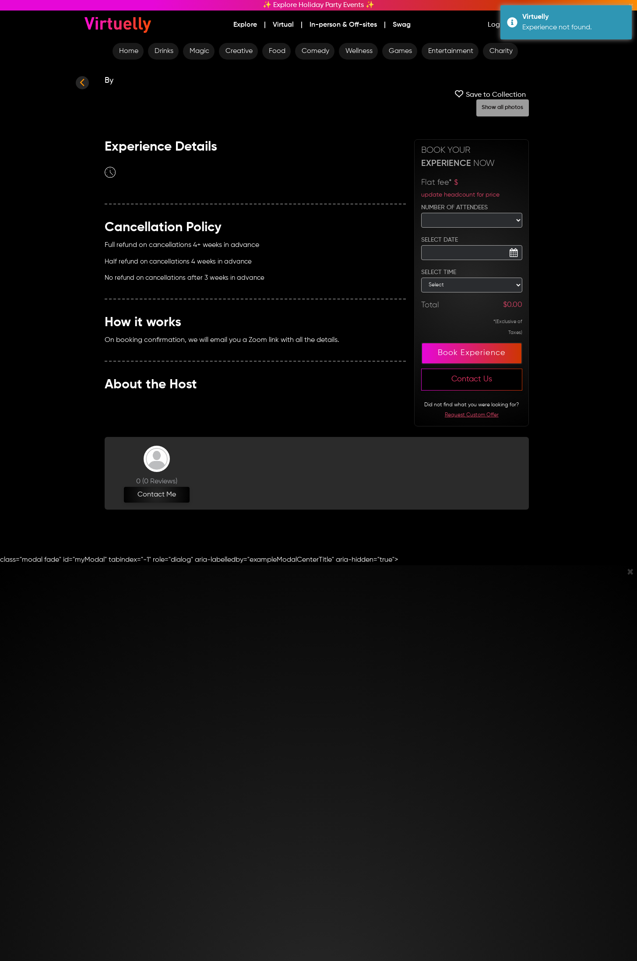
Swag (402, 24)
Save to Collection (489, 94)
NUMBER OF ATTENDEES (454, 207)
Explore (245, 24)
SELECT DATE (439, 240)
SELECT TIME (438, 272)
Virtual (283, 24)
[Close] (630, 572)
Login (497, 24)
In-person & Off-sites (343, 24)
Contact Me (156, 494)
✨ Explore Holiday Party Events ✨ (318, 5)
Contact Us (471, 379)
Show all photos (502, 107)
